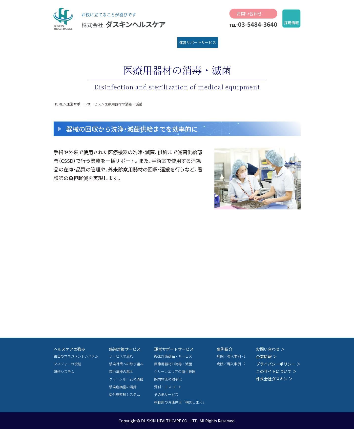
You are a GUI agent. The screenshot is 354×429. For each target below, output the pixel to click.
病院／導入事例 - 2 (231, 363)
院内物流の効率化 (168, 379)
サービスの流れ (121, 356)
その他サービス (166, 394)
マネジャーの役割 (67, 363)
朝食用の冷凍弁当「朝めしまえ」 (180, 402)
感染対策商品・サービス (173, 356)
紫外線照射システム (124, 394)
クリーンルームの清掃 (126, 379)
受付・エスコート (168, 386)
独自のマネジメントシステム (76, 356)
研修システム (64, 371)
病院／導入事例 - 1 (231, 356)
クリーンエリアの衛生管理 (174, 371)
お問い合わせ (249, 13)
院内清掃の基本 (121, 371)
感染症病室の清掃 (123, 386)
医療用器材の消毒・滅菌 (173, 363)
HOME (58, 104)
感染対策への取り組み (126, 363)
